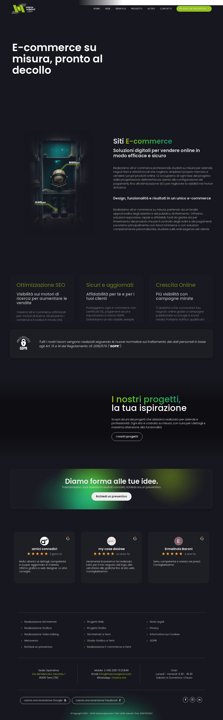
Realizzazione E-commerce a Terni (109, 647)
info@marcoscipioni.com (115, 674)
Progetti (136, 8)
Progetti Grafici (96, 628)
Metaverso (31, 640)
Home (97, 8)
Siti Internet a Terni (99, 634)
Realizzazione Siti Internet (40, 621)
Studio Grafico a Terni (100, 640)
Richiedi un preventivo (38, 647)
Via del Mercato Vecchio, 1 (49, 674)
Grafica (121, 8)
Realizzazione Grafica (38, 628)
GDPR (153, 640)
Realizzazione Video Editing (41, 634)
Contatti (166, 8)
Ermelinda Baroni (179, 549)
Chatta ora (119, 677)
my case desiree (111, 549)
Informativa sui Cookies (165, 634)
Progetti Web (95, 621)
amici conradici (44, 549)
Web (107, 8)
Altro (151, 8)
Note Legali (157, 621)
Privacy (154, 628)
